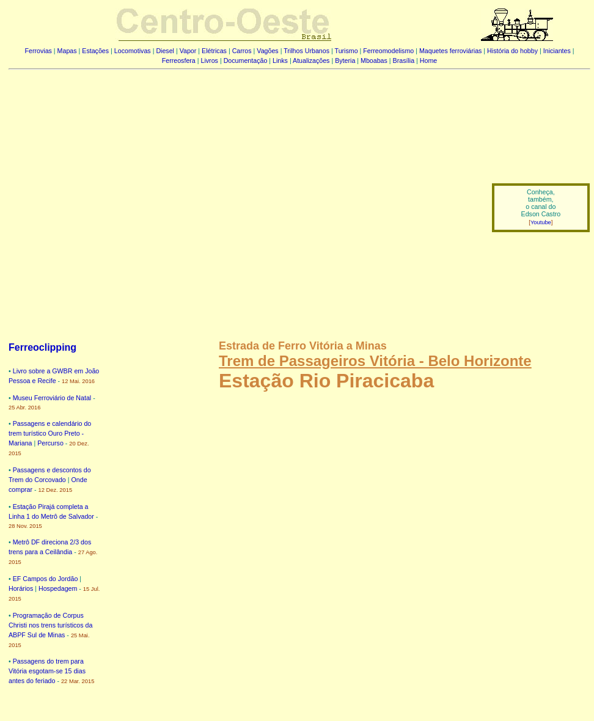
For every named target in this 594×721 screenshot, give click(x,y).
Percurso (50, 443)
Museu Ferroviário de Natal (52, 397)
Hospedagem (57, 588)
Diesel (165, 50)
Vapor (188, 50)
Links (280, 60)
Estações (95, 50)
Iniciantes (557, 50)
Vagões (267, 50)
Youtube (540, 222)
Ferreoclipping (42, 347)
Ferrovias (37, 50)
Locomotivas (132, 50)
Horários (21, 588)
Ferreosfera (179, 60)
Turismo (346, 50)
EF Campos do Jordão (45, 578)
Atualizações (311, 60)
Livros (209, 60)
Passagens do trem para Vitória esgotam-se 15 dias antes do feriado (47, 670)
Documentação (246, 60)
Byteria (345, 60)
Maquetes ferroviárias (450, 50)
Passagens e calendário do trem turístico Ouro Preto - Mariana (50, 433)
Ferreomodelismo (388, 50)
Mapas (67, 50)
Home (428, 60)
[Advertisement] (114, 198)
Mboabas (374, 60)
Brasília (404, 60)
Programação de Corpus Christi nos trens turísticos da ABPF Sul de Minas (50, 625)
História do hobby (512, 50)
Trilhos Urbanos (306, 50)
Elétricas (214, 50)
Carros (242, 50)
